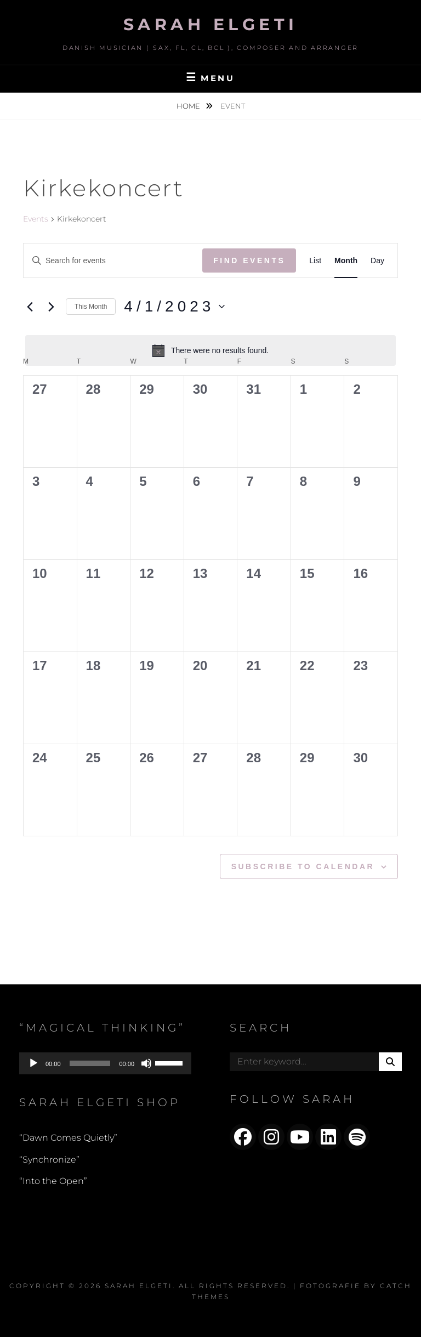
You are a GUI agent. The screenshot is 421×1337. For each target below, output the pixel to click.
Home (189, 105)
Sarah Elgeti (210, 24)
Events (35, 219)
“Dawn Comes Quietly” (68, 1137)
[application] (105, 1063)
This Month (91, 306)
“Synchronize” (49, 1159)
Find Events (249, 260)
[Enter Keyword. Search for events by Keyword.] (113, 260)
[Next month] (51, 306)
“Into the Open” (53, 1181)
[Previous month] (29, 306)
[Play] (33, 1063)
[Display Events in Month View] (345, 260)
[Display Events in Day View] (377, 260)
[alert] (210, 350)
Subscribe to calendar (302, 866)
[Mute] (146, 1063)
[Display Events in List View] (315, 260)
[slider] (90, 1063)
